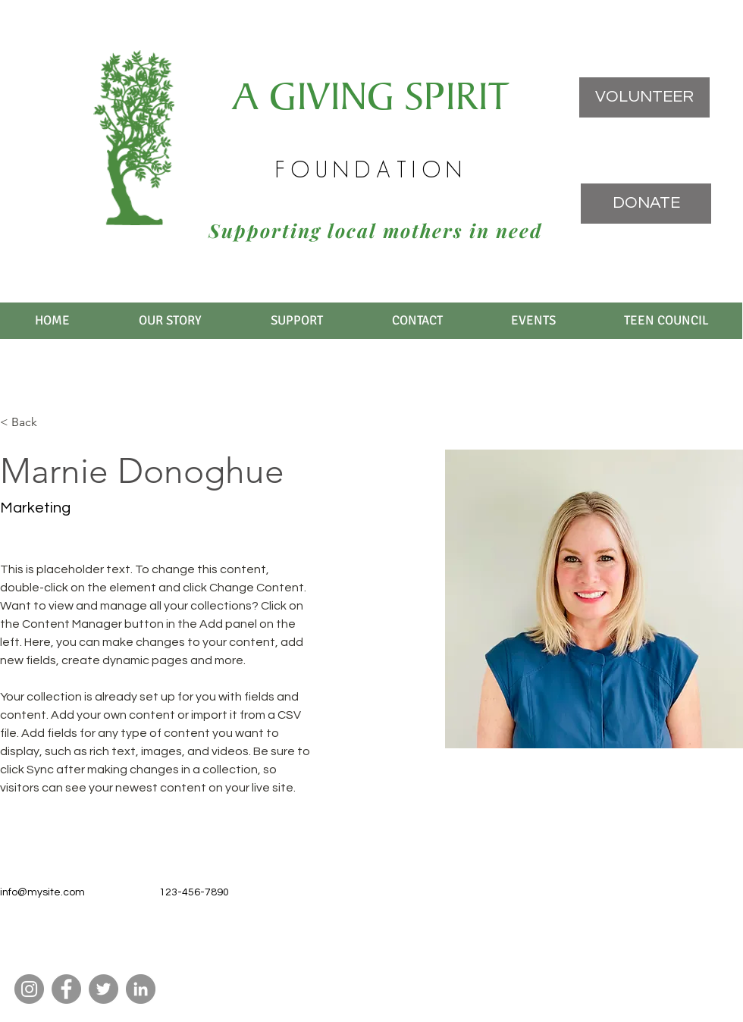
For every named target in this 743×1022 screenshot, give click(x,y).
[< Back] (30, 423)
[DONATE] (646, 203)
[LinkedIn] (140, 989)
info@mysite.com (42, 892)
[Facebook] (66, 989)
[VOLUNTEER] (644, 97)
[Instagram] (29, 989)
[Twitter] (103, 989)
